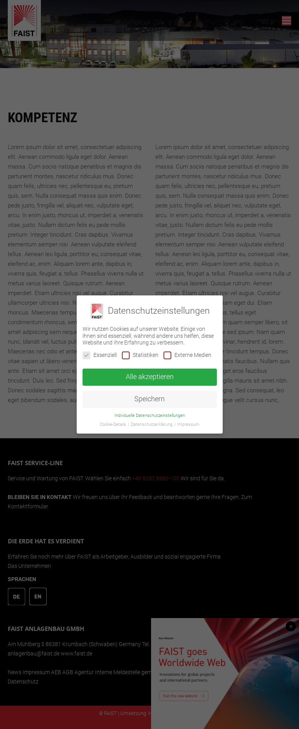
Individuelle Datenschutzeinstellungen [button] (149, 415)
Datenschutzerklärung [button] (152, 424)
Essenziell (100, 354)
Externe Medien (187, 354)
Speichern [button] (149, 399)
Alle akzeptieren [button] (150, 377)
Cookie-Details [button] (113, 424)
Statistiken (140, 354)
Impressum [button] (188, 424)
